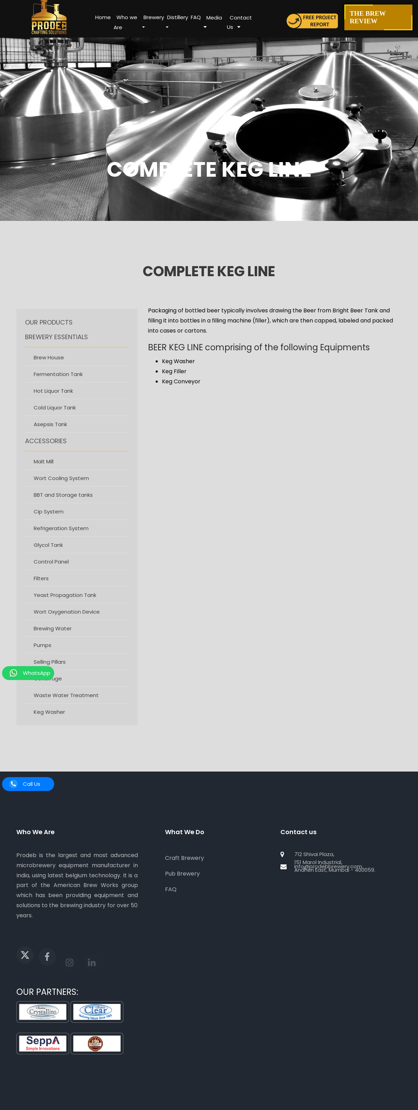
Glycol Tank (48, 554)
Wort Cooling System (61, 488)
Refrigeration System (61, 538)
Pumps (42, 654)
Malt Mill (44, 471)
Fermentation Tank (58, 384)
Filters (41, 588)
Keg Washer (49, 721)
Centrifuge (48, 688)
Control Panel (51, 571)
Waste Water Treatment (66, 705)
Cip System (49, 521)
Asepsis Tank (50, 434)
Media (214, 17)
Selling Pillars (50, 671)
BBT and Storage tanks (63, 504)
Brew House (49, 367)
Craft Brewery (184, 858)
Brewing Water (53, 638)
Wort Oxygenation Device (67, 621)
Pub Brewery (182, 874)
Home (103, 17)
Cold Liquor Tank (55, 417)
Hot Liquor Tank (53, 400)
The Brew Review (378, 17)
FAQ (196, 17)
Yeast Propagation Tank (65, 604)
